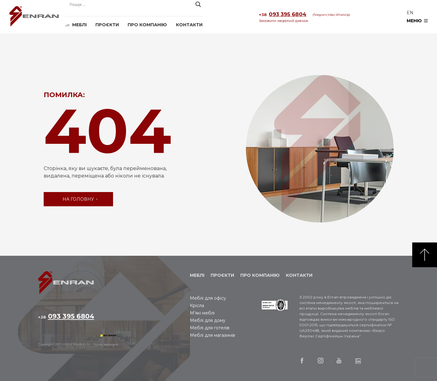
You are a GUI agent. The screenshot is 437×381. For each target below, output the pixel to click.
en (410, 12)
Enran (34, 17)
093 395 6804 (282, 14)
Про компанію (147, 25)
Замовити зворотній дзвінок (283, 21)
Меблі (79, 25)
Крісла (197, 305)
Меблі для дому (207, 320)
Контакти (189, 25)
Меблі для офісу (208, 298)
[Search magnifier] (198, 4)
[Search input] (131, 4)
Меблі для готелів (209, 328)
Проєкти (107, 25)
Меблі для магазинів (212, 335)
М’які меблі (202, 313)
